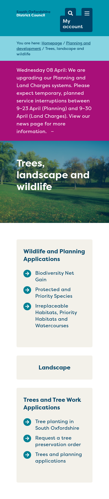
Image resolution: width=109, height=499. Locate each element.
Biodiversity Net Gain (54, 276)
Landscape (54, 367)
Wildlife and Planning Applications (54, 255)
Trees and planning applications (58, 457)
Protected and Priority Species (53, 292)
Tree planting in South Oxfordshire (57, 424)
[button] (86, 13)
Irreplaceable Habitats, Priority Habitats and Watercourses (56, 316)
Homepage (52, 42)
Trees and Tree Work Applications (52, 403)
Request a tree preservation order (58, 441)
